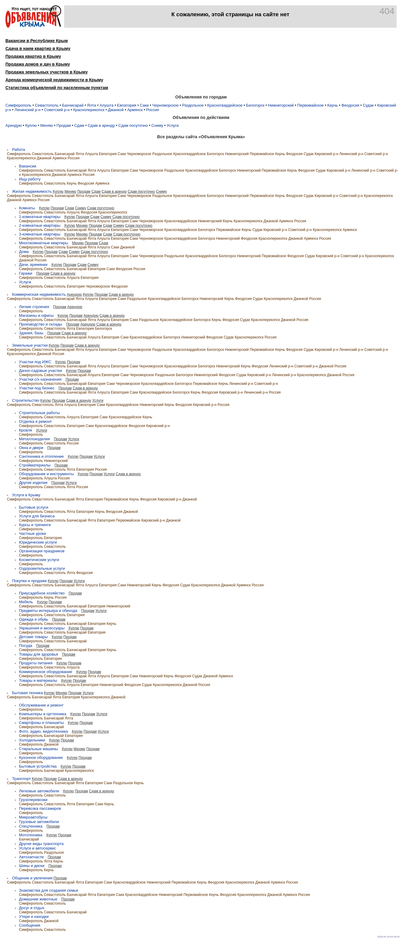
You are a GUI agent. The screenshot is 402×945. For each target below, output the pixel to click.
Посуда (25, 645)
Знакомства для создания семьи (48, 890)
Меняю (46, 125)
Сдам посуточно (133, 125)
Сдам (79, 125)
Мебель (26, 602)
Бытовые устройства (38, 766)
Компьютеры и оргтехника (42, 714)
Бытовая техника (27, 693)
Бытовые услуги (33, 507)
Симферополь (18, 105)
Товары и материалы (38, 680)
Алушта (107, 105)
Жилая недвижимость (32, 191)
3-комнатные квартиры (39, 234)
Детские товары (33, 637)
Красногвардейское (224, 105)
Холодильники (32, 740)
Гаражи (25, 273)
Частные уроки (32, 533)
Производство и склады (40, 324)
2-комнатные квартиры (39, 225)
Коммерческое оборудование (45, 671)
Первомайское (310, 105)
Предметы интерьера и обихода (48, 610)
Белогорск (255, 105)
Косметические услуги (39, 559)
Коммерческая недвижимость (39, 294)
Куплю (31, 125)
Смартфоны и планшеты (41, 722)
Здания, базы (31, 333)
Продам (64, 125)
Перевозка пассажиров (40, 808)
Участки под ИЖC (35, 362)
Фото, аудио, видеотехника (43, 731)
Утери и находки (34, 916)
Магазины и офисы (36, 315)
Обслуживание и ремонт (41, 705)
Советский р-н (57, 110)
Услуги (173, 125)
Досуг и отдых (31, 908)
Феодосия (350, 105)
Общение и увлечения (32, 878)
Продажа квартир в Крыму (33, 56)
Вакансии (27, 166)
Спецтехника (30, 826)
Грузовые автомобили (39, 821)
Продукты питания (35, 663)
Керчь (332, 105)
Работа (18, 149)
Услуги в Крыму (26, 495)
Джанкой (116, 110)
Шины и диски (31, 865)
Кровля (25, 430)
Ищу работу (30, 179)
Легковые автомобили (39, 791)
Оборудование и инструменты (46, 474)
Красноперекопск (88, 110)
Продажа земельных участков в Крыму (46, 72)
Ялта (91, 105)
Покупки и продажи (29, 581)
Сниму (157, 125)
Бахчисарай (72, 105)
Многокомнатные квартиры (43, 243)
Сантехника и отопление (41, 456)
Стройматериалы (35, 465)
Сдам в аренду (101, 125)
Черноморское (165, 105)
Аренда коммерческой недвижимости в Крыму (54, 79)
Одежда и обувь (33, 619)
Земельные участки (30, 345)
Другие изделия (33, 482)
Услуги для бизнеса (37, 516)
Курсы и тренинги (35, 524)
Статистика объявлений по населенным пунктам (56, 87)
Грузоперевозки (33, 799)
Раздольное (193, 105)
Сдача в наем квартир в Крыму (37, 48)
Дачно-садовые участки (40, 370)
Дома (24, 251)
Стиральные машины (38, 749)
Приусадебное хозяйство (41, 593)
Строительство (25, 400)
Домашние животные (38, 899)
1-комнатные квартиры (39, 216)
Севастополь (47, 105)
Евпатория (126, 105)
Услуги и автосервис (37, 848)
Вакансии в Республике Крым (36, 40)
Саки (144, 105)
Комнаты (27, 208)
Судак (368, 105)
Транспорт (21, 778)
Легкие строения (34, 306)
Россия (152, 110)
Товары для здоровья (38, 654)
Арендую (13, 125)
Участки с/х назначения (40, 379)
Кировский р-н (326, 154)
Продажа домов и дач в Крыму (37, 64)
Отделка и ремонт (35, 421)
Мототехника (30, 835)
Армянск (134, 110)
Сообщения (29, 925)
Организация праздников (41, 551)
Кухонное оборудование (41, 757)
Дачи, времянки (33, 264)
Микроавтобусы (33, 817)
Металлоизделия (34, 439)
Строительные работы (39, 412)
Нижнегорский (281, 105)
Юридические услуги (38, 542)
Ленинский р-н (27, 110)
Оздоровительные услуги (42, 568)
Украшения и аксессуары (41, 628)
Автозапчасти (31, 857)
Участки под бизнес (37, 388)
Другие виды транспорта (41, 843)
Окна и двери (31, 447)
